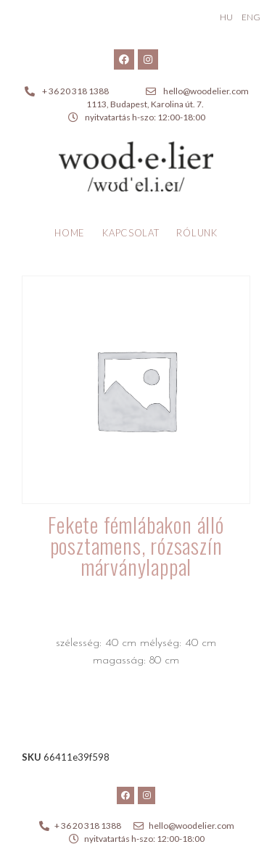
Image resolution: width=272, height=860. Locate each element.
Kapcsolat (130, 233)
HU (226, 17)
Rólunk (196, 233)
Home (69, 233)
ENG (251, 17)
